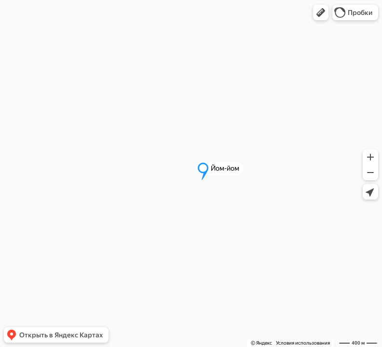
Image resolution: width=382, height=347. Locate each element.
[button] (320, 12)
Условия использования (303, 343)
